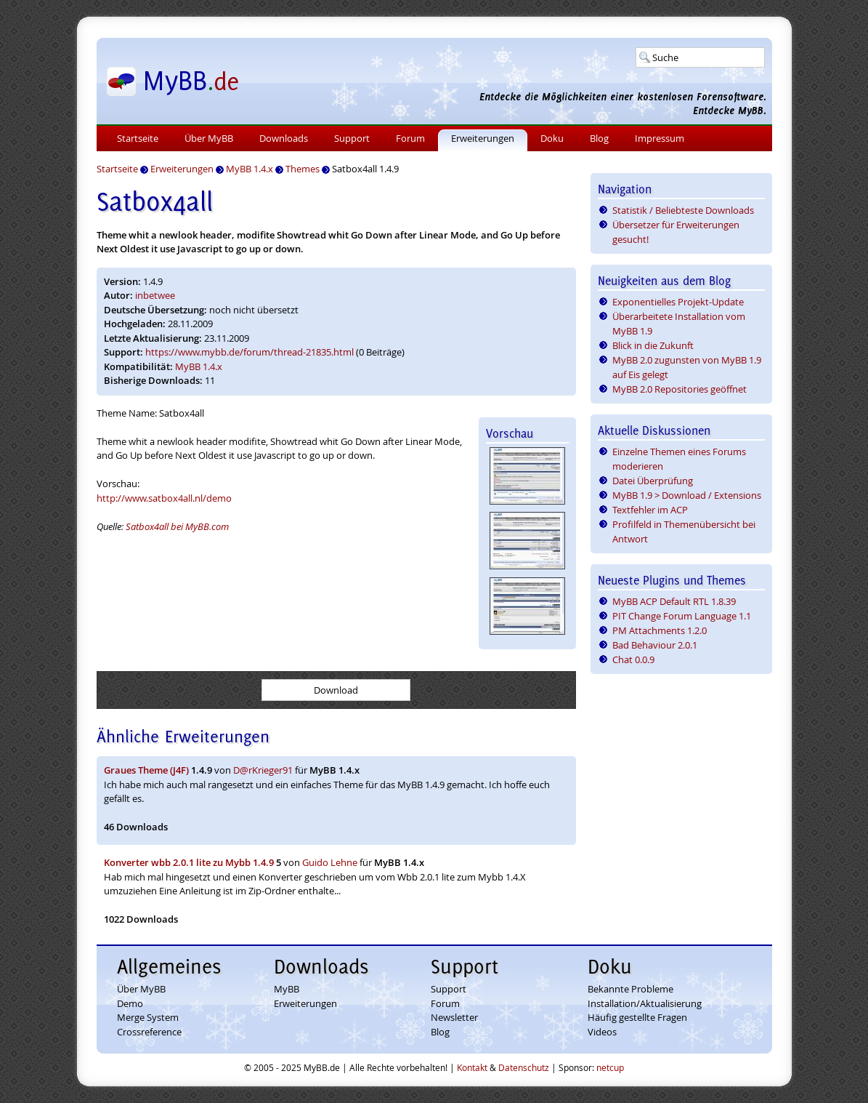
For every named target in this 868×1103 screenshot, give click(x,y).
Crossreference (149, 1031)
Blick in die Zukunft (653, 345)
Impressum (659, 138)
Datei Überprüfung (652, 480)
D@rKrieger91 (263, 770)
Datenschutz (523, 1067)
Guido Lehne (329, 862)
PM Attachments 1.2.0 (659, 630)
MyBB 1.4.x (198, 366)
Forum (410, 138)
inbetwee (155, 295)
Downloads (283, 138)
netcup (610, 1067)
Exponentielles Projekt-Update (678, 301)
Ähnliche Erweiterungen (183, 736)
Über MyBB (208, 138)
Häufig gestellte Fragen (637, 1017)
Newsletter (454, 1017)
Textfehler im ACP (650, 509)
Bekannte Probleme (630, 988)
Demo (130, 1003)
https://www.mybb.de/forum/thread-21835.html (249, 351)
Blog (599, 138)
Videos (602, 1031)
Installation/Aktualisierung (645, 1003)
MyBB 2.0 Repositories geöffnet (679, 389)
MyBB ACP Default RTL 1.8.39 (674, 601)
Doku (552, 138)
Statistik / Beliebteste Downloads (683, 210)
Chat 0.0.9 (633, 659)
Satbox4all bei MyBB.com (177, 526)
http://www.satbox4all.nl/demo (164, 498)
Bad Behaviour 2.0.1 (654, 644)
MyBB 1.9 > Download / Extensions (686, 495)
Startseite (137, 138)
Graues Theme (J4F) (146, 770)
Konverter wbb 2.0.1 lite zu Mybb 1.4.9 (189, 862)
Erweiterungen (482, 138)
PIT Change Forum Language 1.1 (681, 615)
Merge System (148, 1017)
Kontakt (472, 1067)
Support (352, 138)
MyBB (286, 988)
